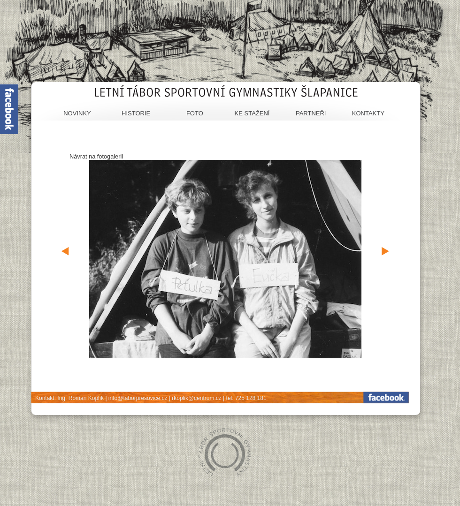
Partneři (311, 113)
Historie (136, 113)
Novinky (77, 113)
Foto (194, 113)
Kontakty (368, 113)
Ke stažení (252, 113)
